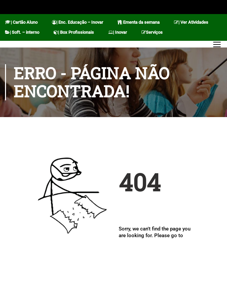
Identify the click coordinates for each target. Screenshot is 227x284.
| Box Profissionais (74, 32)
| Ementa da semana (139, 22)
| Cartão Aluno (21, 22)
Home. (126, 242)
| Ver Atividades (191, 22)
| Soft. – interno (22, 32)
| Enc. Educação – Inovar (77, 22)
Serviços (152, 32)
